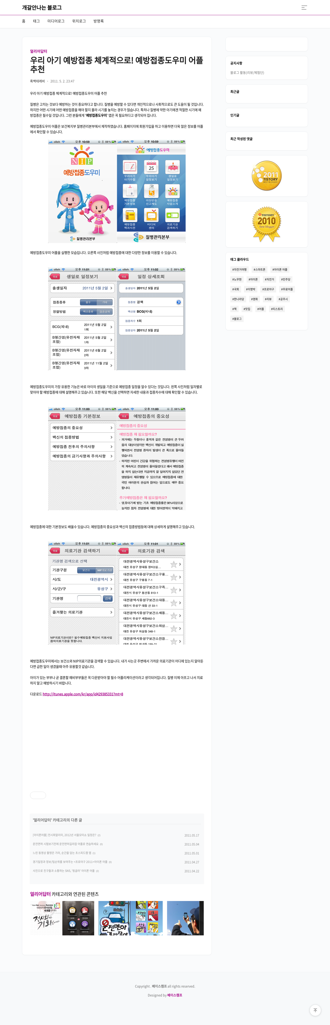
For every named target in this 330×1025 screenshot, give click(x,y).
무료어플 (288, 289)
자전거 (270, 279)
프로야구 (269, 289)
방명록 (99, 21)
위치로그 (79, 21)
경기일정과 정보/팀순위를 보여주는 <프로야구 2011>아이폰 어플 (70, 862)
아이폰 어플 (280, 269)
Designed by (165, 995)
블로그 (238, 319)
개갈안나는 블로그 (42, 7)
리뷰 (269, 299)
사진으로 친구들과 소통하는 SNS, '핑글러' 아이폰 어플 (64, 871)
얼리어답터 (38, 51)
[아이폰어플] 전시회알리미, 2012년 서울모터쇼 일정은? (64, 835)
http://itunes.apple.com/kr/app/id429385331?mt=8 (83, 694)
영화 (255, 299)
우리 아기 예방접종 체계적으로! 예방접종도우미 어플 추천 (116, 64)
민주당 (286, 279)
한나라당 (239, 299)
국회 (236, 289)
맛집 (247, 309)
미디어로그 (56, 21)
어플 (261, 309)
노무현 (238, 279)
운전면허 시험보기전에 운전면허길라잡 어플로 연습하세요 (66, 844)
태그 (36, 21)
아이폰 (254, 279)
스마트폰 (260, 269)
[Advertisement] (117, 740)
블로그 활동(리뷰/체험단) (247, 72)
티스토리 (278, 309)
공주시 (284, 299)
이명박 (251, 289)
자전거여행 (240, 269)
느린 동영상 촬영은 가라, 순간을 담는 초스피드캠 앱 (62, 853)
